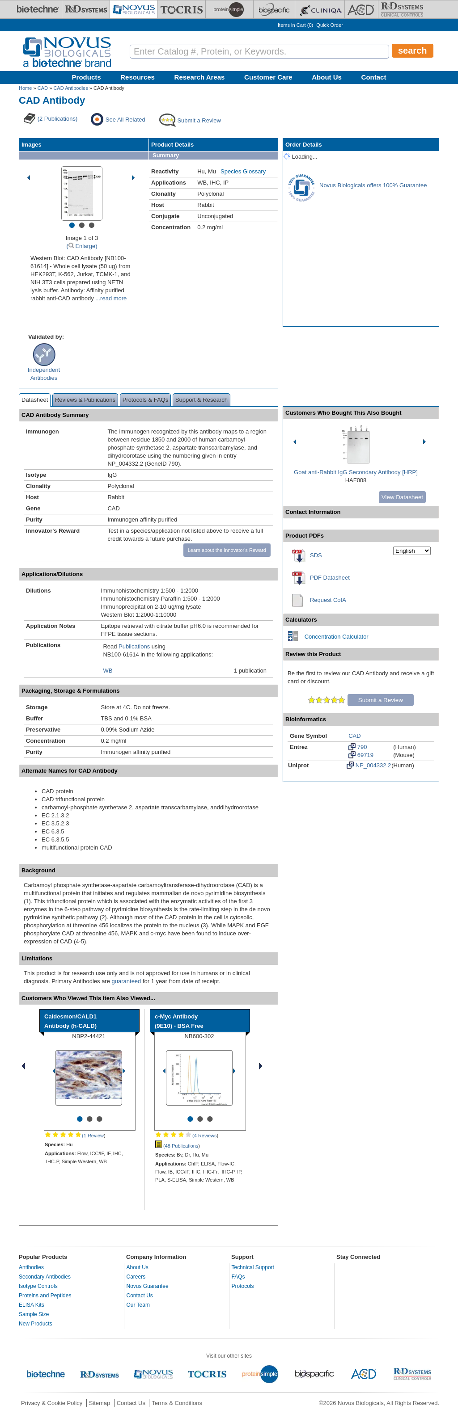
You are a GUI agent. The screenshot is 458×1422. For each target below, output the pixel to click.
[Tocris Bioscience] (182, 9)
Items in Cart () (295, 25)
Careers (136, 1277)
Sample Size (34, 1314)
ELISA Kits (31, 1305)
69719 (360, 754)
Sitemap (99, 1403)
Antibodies (31, 1267)
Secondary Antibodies (45, 1277)
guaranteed (126, 981)
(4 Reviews (185, 1135)
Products (86, 77)
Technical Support (253, 1267)
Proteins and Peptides (45, 1295)
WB (107, 670)
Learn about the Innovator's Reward (227, 550)
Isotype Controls (38, 1286)
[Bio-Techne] (38, 9)
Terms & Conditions (177, 1403)
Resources (137, 77)
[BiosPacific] (274, 9)
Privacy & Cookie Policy (51, 1403)
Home (25, 88)
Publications (134, 646)
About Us (327, 77)
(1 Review (74, 1135)
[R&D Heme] (402, 9)
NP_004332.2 (369, 765)
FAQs (238, 1277)
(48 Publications (176, 1146)
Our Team (138, 1305)
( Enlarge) (81, 246)
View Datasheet (402, 497)
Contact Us (140, 1295)
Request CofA (328, 600)
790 (357, 746)
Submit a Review (380, 700)
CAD (43, 88)
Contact (373, 77)
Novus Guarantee (148, 1286)
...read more (110, 298)
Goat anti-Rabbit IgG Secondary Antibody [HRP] (356, 472)
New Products (35, 1324)
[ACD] (361, 9)
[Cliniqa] (320, 9)
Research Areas (199, 77)
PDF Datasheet (330, 577)
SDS (316, 555)
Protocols (243, 1286)
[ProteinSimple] (229, 9)
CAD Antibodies (70, 88)
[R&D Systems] (86, 9)
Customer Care (268, 77)
